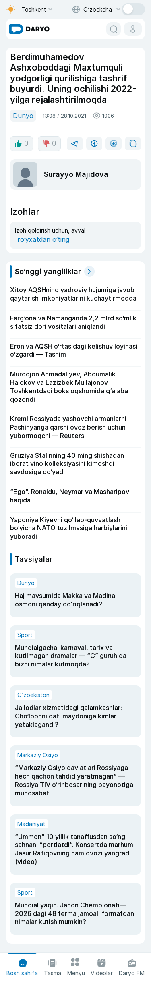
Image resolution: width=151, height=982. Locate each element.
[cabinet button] (133, 29)
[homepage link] (29, 29)
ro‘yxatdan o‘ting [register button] (43, 239)
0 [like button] (21, 143)
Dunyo (23, 116)
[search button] (113, 29)
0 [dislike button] (49, 143)
